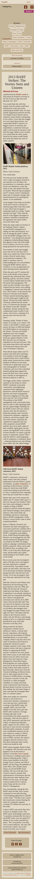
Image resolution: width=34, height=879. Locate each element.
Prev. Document (10, 832)
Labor (21, 46)
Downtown (27, 41)
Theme (21, 30)
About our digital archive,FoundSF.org (17, 855)
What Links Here (17, 50)
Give (19, 33)
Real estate (14, 46)
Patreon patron (17, 66)
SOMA (7, 46)
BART (27, 46)
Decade (11, 26)
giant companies (21, 484)
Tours (14, 33)
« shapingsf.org (6, 6)
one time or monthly (17, 58)
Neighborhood (20, 26)
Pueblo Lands (21, 94)
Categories (6, 39)
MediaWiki (28, 875)
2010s (20, 41)
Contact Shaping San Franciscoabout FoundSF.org (17, 868)
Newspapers (13, 41)
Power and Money (19, 37)
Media (5, 41)
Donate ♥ (29, 11)
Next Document (24, 832)
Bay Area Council (21, 754)
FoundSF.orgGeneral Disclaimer (16, 862)
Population (13, 30)
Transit (28, 37)
